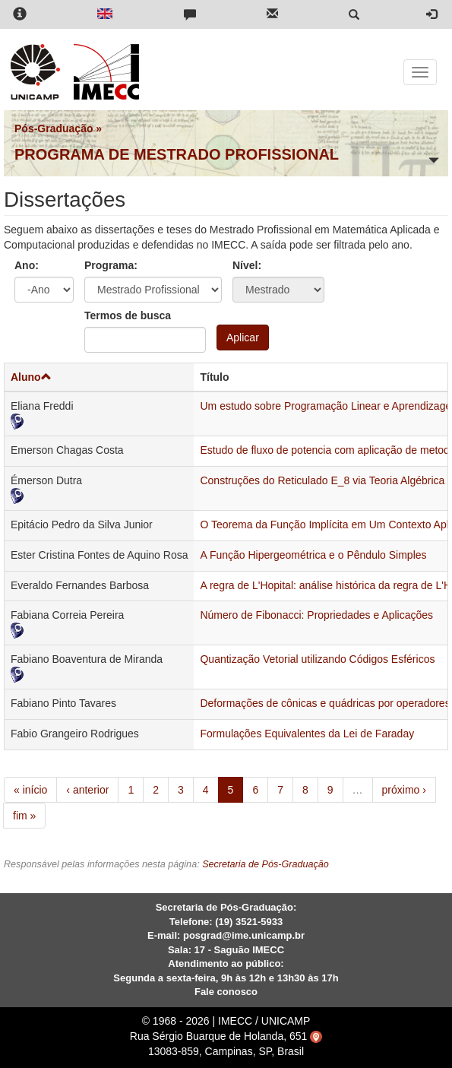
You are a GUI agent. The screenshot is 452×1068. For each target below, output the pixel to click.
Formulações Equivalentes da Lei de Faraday (307, 733)
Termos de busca (127, 315)
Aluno (31, 377)
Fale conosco (226, 991)
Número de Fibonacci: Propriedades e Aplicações (316, 615)
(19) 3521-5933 (249, 921)
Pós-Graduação (53, 128)
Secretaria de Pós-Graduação (265, 864)
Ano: (26, 265)
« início (30, 790)
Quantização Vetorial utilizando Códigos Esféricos (317, 659)
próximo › (404, 790)
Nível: (246, 265)
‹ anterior (87, 790)
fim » (24, 816)
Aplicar (242, 337)
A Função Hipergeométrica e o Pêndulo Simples (313, 555)
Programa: (110, 265)
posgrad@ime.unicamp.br (244, 935)
